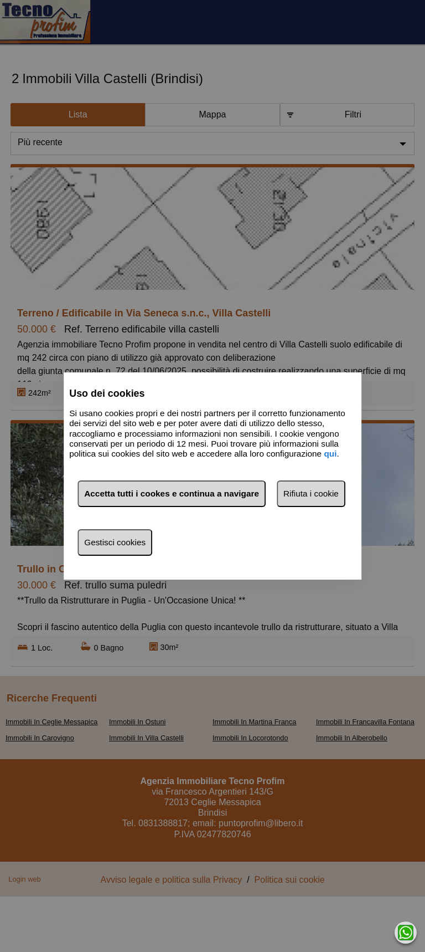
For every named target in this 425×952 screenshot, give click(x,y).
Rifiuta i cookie (311, 493)
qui (330, 454)
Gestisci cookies (115, 542)
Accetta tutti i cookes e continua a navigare (171, 493)
